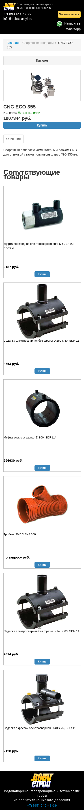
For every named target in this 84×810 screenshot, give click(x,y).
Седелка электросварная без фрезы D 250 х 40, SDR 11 (42, 340)
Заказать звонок (69, 14)
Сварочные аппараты (38, 43)
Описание (13, 139)
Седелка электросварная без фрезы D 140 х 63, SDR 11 (42, 631)
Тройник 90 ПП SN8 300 (20, 534)
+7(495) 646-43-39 (17, 13)
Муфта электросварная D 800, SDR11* (30, 437)
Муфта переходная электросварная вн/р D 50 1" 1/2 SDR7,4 (38, 246)
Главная (13, 43)
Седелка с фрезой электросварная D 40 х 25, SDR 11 (40, 728)
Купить (42, 125)
